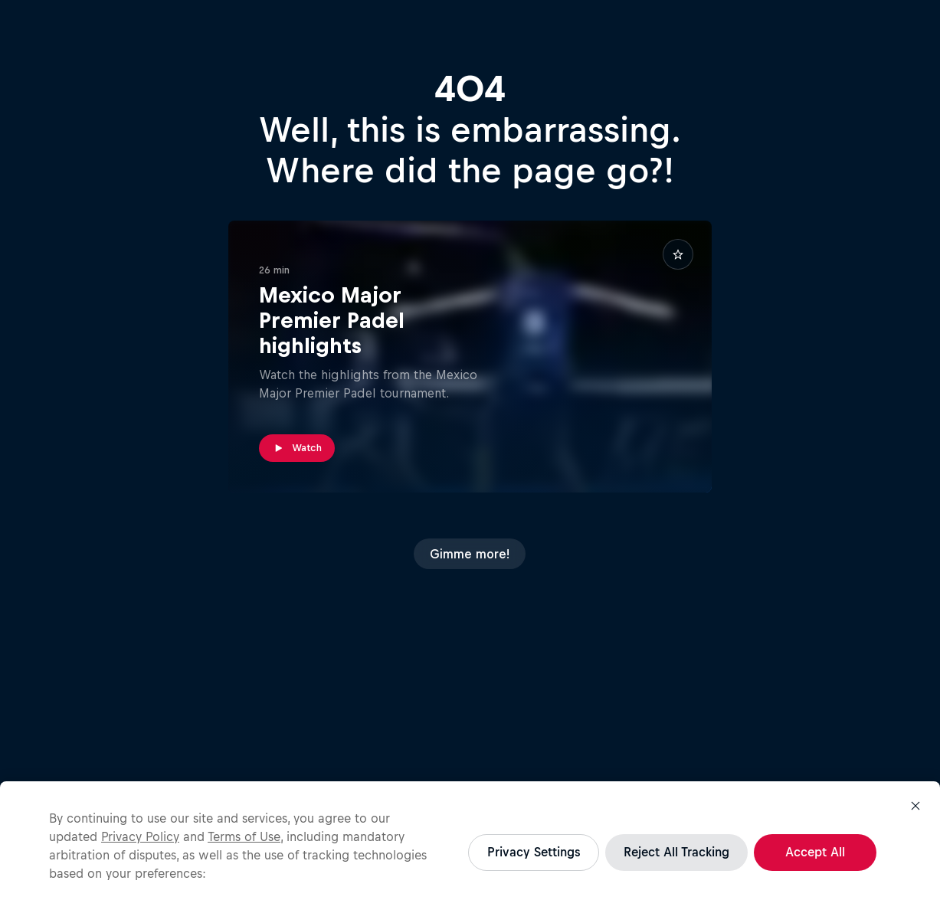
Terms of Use (244, 836)
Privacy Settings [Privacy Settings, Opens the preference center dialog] (533, 852)
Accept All (815, 852)
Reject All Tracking (676, 852)
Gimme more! (469, 554)
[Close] (915, 805)
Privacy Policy (140, 836)
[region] (470, 852)
